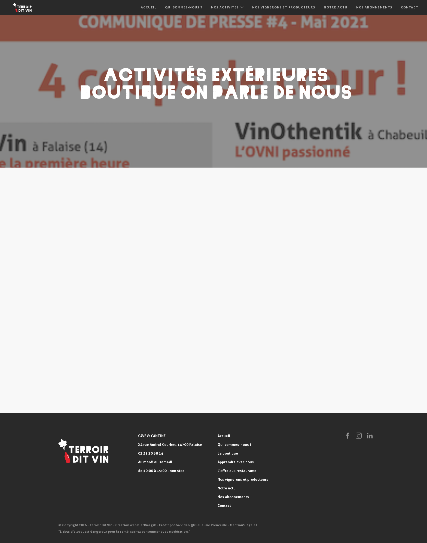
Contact (409, 7)
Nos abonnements (374, 7)
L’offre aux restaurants (237, 470)
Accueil (148, 7)
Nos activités (225, 7)
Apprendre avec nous (236, 462)
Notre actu (335, 7)
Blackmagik (146, 525)
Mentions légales (243, 525)
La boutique (228, 453)
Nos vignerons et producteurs (283, 7)
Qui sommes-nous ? (183, 7)
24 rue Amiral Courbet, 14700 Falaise (170, 444)
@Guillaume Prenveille (209, 525)
